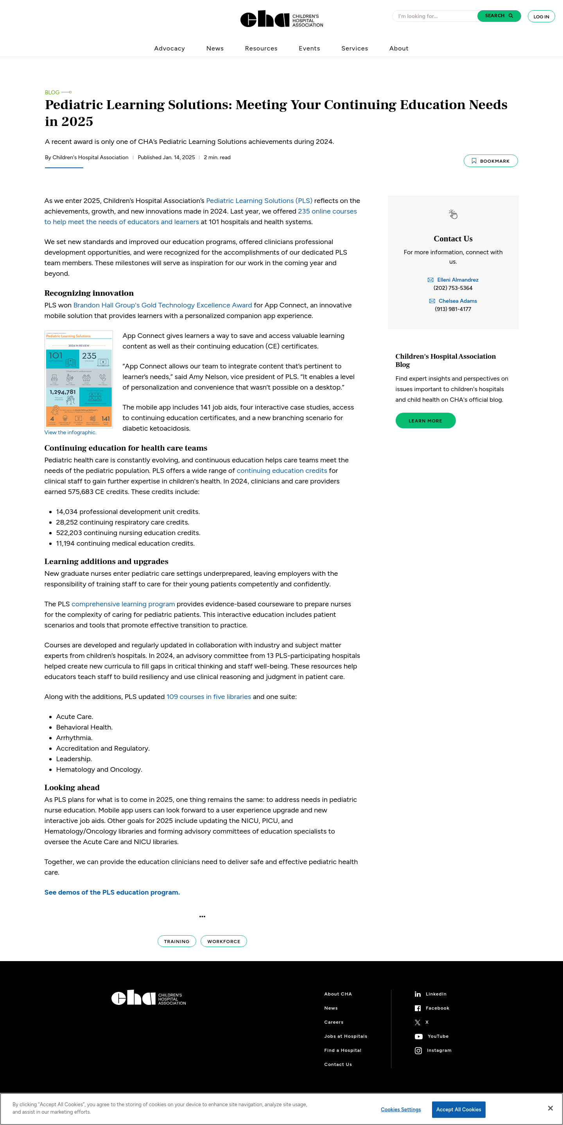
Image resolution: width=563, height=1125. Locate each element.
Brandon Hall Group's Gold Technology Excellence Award (163, 304)
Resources (261, 48)
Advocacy (169, 48)
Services (354, 48)
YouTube (438, 1036)
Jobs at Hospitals (346, 1036)
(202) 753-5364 (453, 287)
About (399, 48)
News (215, 48)
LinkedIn (436, 993)
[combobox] (437, 16)
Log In (541, 17)
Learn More (426, 420)
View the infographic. (71, 432)
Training (177, 941)
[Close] (550, 1108)
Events (309, 48)
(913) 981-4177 (453, 309)
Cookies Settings (401, 1109)
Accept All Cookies (458, 1109)
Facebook (438, 1007)
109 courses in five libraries (209, 696)
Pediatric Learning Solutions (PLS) (259, 200)
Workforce (223, 941)
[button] (499, 16)
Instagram (439, 1050)
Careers (334, 1021)
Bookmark (491, 160)
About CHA (338, 993)
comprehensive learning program (123, 603)
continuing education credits (282, 470)
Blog (52, 92)
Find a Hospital (343, 1050)
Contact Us (338, 1064)
